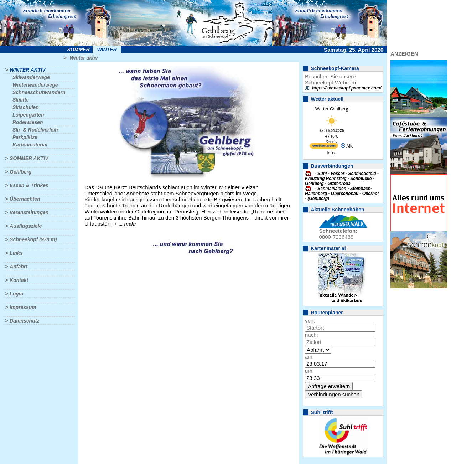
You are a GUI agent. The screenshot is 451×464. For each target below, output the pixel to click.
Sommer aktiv (29, 158)
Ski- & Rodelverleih (35, 130)
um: (309, 371)
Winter (106, 49)
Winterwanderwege (35, 85)
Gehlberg (20, 172)
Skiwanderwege (31, 77)
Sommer (78, 49)
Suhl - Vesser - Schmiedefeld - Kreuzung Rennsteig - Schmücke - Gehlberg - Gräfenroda (342, 178)
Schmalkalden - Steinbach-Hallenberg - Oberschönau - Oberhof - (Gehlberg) (342, 193)
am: (309, 357)
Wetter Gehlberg (331, 109)
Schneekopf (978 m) (33, 239)
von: (310, 321)
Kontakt (19, 280)
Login (16, 294)
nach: (311, 335)
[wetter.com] (324, 147)
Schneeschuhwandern (39, 92)
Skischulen (25, 107)
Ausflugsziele (26, 226)
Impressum (23, 307)
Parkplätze (24, 137)
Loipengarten (28, 115)
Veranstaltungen (29, 212)
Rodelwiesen (27, 122)
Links (16, 253)
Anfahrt (18, 266)
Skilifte (20, 100)
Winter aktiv (83, 58)
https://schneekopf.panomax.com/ (346, 88)
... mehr (127, 224)
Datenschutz (24, 321)
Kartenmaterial (29, 145)
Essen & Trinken (29, 185)
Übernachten (25, 199)
